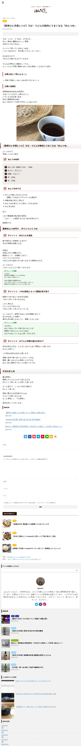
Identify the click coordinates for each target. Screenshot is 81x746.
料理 (5, 444)
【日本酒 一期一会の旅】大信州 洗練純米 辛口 (27, 667)
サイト (5, 495)
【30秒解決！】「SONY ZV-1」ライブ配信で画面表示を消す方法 (36, 706)
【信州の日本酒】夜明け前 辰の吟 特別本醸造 (22, 419)
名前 (5, 481)
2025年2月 (4, 730)
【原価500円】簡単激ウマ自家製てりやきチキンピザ (30, 524)
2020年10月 (5, 744)
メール (5, 488)
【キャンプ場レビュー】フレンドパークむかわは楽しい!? (24, 559)
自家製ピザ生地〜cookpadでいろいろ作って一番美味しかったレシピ (36, 548)
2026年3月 (4, 725)
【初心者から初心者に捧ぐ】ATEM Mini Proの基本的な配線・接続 (36, 694)
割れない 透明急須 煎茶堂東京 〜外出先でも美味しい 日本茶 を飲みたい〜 (33, 426)
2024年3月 (4, 735)
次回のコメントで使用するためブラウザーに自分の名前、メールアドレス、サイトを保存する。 (31, 502)
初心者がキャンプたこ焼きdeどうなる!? (18, 557)
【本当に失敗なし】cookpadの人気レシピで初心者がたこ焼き (34, 536)
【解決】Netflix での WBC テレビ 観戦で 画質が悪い (25, 413)
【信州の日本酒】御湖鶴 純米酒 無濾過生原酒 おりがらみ (31, 655)
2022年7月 (4, 739)
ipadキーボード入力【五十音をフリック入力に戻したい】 (33, 681)
